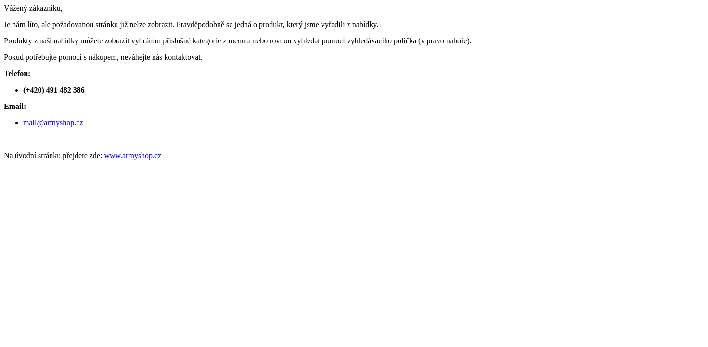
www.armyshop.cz (132, 155)
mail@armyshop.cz (53, 123)
